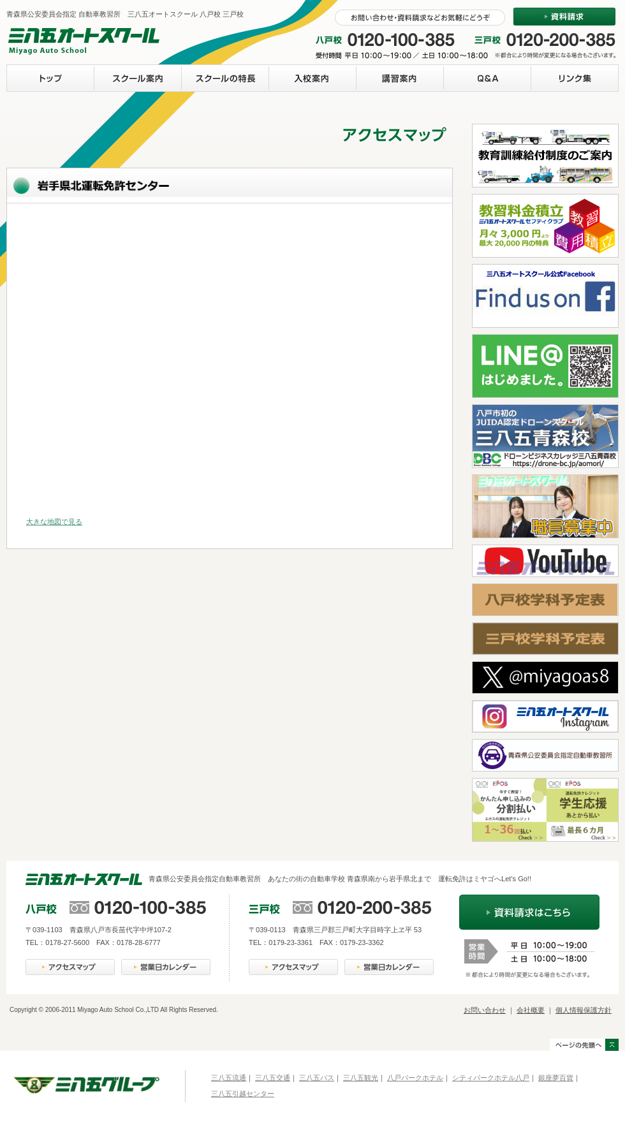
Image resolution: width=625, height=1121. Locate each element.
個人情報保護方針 (583, 1010)
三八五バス (316, 1077)
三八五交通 (272, 1077)
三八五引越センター (242, 1093)
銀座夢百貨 (555, 1077)
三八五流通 (228, 1077)
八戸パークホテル (415, 1077)
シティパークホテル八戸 (490, 1077)
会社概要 (531, 1010)
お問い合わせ (485, 1010)
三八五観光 (360, 1077)
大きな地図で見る (54, 521)
